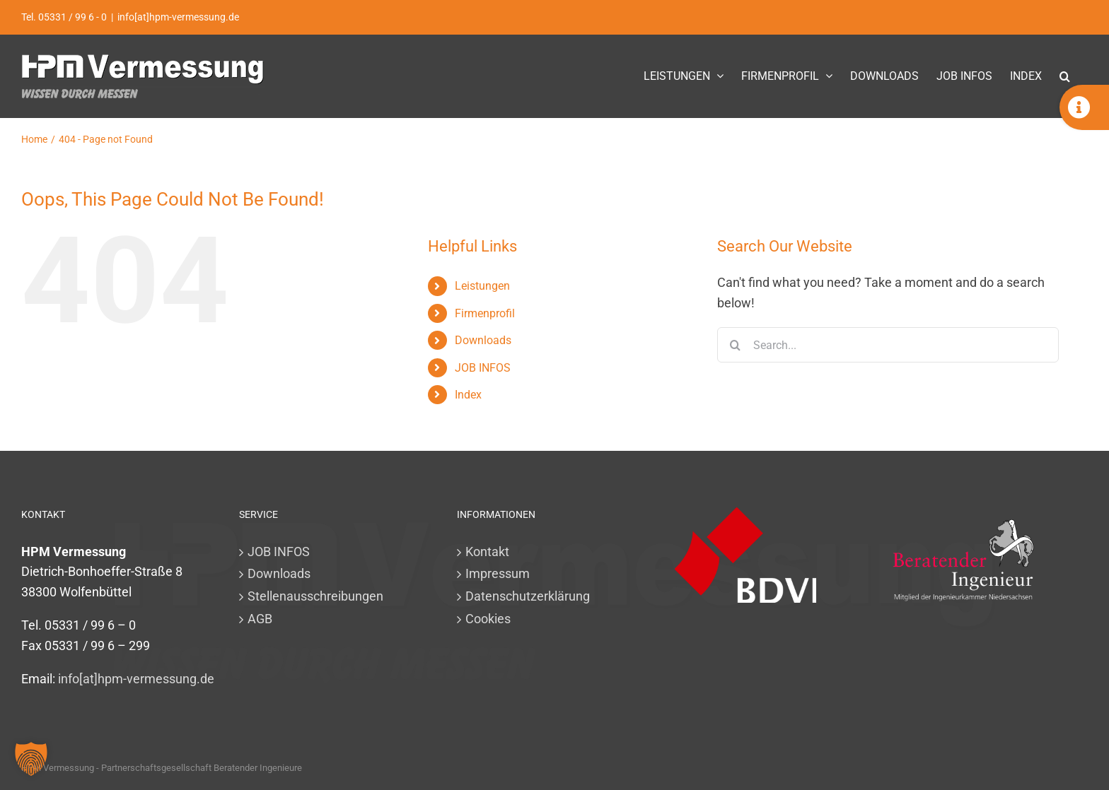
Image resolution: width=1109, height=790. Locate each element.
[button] (1064, 76)
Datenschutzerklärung (527, 596)
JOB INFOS (483, 368)
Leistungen (482, 286)
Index (468, 394)
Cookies (488, 618)
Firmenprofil (485, 313)
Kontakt (487, 551)
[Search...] (888, 344)
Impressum (497, 573)
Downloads (483, 340)
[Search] (735, 344)
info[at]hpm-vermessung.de (178, 17)
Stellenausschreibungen (315, 596)
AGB (260, 618)
